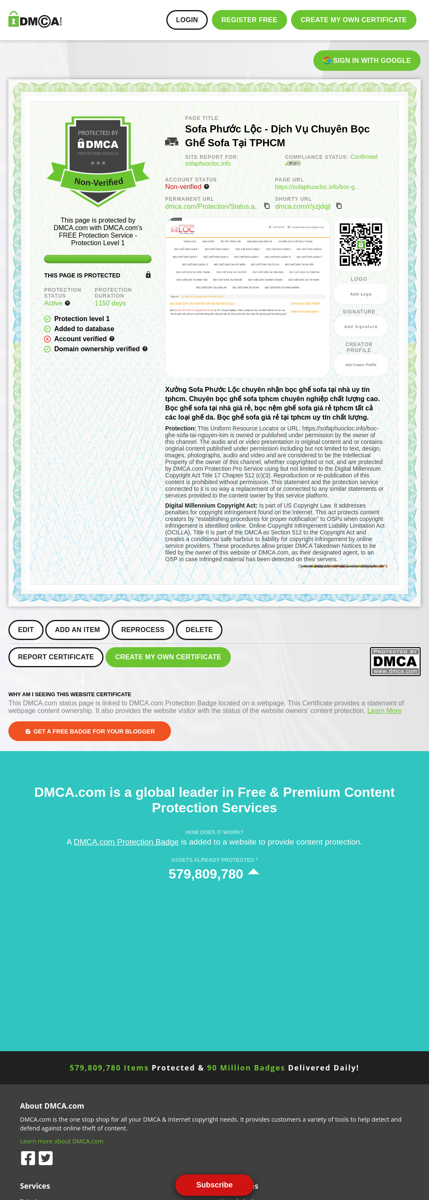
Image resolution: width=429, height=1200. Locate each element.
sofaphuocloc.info (208, 163)
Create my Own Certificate (354, 19)
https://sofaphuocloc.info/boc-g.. (316, 187)
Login (187, 19)
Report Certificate (56, 657)
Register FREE (249, 19)
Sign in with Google (367, 61)
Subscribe (214, 1185)
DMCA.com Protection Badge (126, 841)
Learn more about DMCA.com (61, 1141)
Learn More (384, 710)
